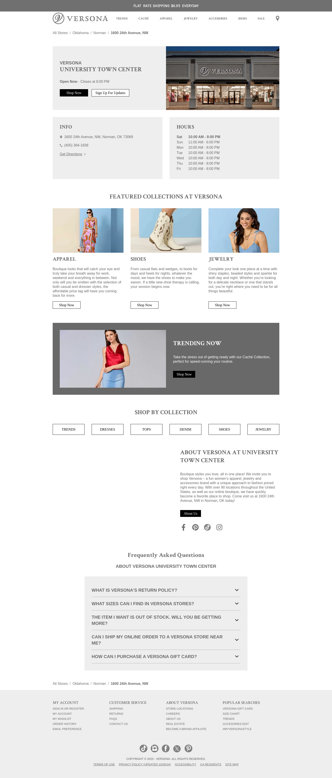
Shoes (224, 429)
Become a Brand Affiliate (186, 729)
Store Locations (179, 708)
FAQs (113, 718)
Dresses (107, 429)
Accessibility (185, 764)
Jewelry (263, 429)
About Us (190, 513)
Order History (65, 724)
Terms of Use (104, 764)
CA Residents (210, 764)
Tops (146, 429)
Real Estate (175, 724)
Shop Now (73, 93)
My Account (62, 713)
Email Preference (67, 729)
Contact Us (118, 724)
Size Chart (231, 713)
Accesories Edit (236, 724)
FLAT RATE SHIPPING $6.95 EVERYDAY (166, 5)
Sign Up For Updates (110, 93)
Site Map (232, 764)
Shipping (116, 708)
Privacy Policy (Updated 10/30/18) (145, 764)
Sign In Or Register (68, 708)
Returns (116, 713)
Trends (68, 429)
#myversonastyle (237, 729)
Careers (173, 713)
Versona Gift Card (238, 708)
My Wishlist (62, 718)
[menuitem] (121, 19)
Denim (185, 429)
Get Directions (72, 154)
